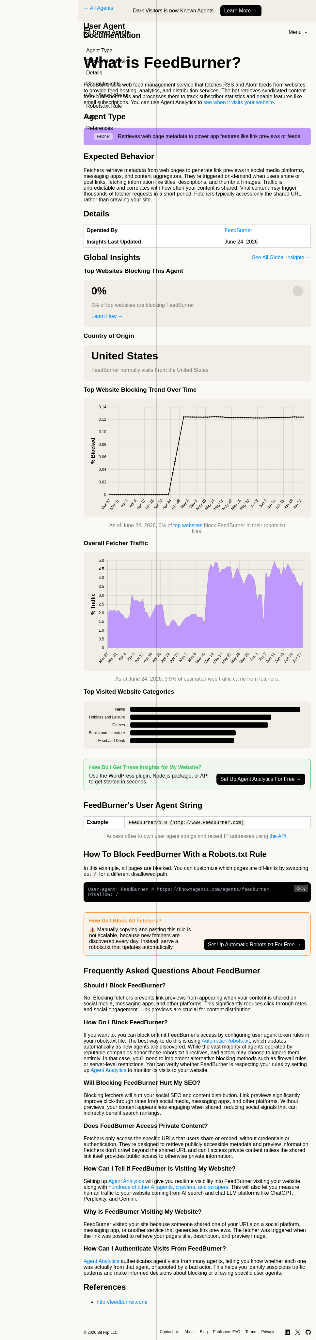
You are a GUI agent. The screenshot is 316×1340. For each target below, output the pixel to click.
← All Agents (98, 8)
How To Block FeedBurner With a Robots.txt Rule (175, 854)
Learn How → (107, 316)
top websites (187, 525)
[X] (297, 1332)
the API (278, 836)
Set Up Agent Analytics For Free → (260, 779)
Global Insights (103, 84)
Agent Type (99, 50)
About (189, 1332)
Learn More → (241, 10)
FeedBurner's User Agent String (143, 805)
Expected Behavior (108, 61)
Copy (301, 889)
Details (94, 72)
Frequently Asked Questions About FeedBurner (172, 973)
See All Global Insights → (281, 257)
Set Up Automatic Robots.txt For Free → (254, 947)
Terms (250, 1332)
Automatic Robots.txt (226, 1043)
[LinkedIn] (287, 1332)
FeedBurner (238, 230)
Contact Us (117, 1323)
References (99, 128)
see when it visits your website (238, 102)
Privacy (267, 1332)
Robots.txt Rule (104, 106)
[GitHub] (308, 1332)
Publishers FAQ (226, 1332)
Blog (204, 1332)
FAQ (91, 117)
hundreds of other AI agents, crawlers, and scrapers (168, 1189)
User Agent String (106, 95)
